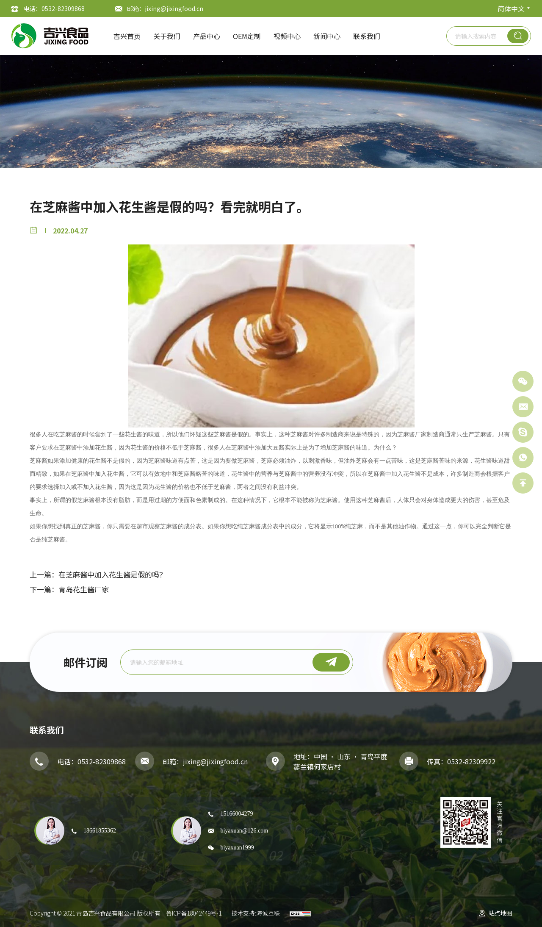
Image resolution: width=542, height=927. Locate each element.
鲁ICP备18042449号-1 (193, 913)
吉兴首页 (127, 36)
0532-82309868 (101, 761)
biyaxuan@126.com (244, 830)
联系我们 (366, 36)
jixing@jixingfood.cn (215, 761)
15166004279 (236, 813)
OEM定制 (247, 36)
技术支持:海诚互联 (255, 913)
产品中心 (206, 36)
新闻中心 (326, 36)
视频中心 (287, 36)
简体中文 (511, 8)
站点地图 (500, 913)
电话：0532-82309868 (54, 8)
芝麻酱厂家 (412, 434)
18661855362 (99, 830)
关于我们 (166, 36)
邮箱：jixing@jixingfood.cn (165, 8)
